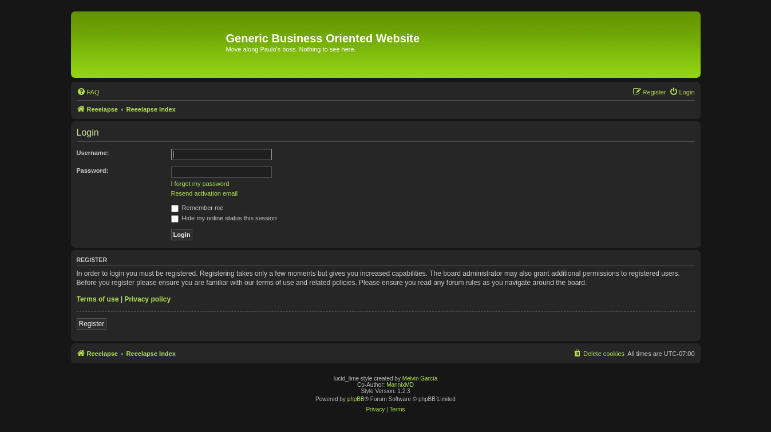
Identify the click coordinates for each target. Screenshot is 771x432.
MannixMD (400, 385)
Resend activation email (204, 193)
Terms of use (98, 299)
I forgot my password (200, 183)
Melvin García (420, 378)
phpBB (356, 399)
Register (92, 324)
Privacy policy (147, 299)
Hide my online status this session (224, 218)
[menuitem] (88, 92)
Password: (93, 170)
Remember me (197, 207)
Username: (93, 152)
